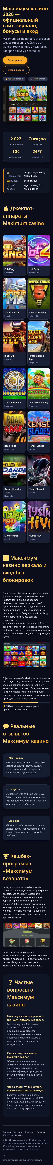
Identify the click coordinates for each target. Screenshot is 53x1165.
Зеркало (29, 1132)
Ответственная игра (13, 1135)
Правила (41, 1132)
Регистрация (15, 60)
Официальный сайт (12, 1132)
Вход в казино (16, 69)
